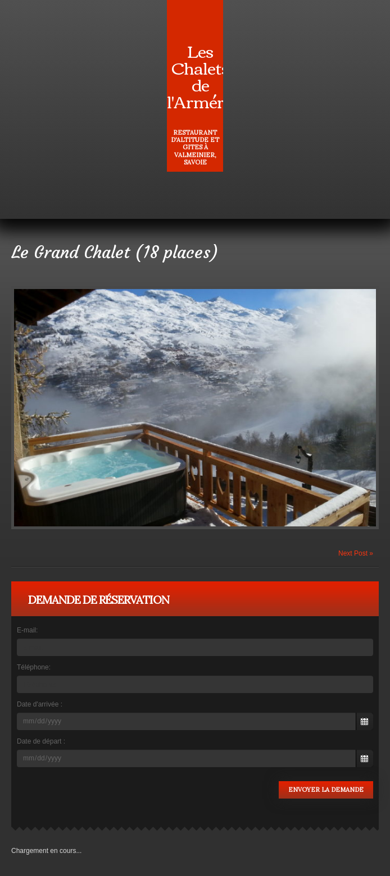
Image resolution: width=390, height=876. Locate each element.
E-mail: (27, 630)
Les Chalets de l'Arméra (200, 75)
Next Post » (355, 553)
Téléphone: (34, 667)
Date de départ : (41, 741)
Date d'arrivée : (39, 704)
